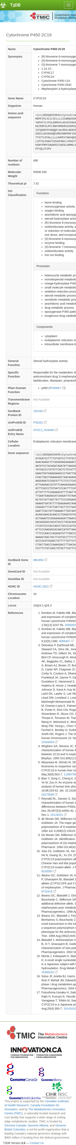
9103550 (48, 871)
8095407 (66, 641)
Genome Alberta (38, 1125)
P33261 (40, 422)
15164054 (49, 742)
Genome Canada (15, 1125)
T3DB (15, 5)
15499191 (49, 972)
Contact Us (37, 1143)
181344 (39, 411)
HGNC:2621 (42, 586)
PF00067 (57, 388)
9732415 (48, 891)
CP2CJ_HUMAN (45, 430)
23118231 (58, 814)
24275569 (49, 794)
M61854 (40, 560)
